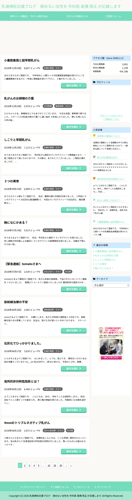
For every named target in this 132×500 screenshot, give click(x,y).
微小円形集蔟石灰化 (107, 157)
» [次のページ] (70, 465)
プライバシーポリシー (34, 487)
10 (49, 465)
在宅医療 (48, 106)
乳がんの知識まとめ (77, 16)
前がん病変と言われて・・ (111, 200)
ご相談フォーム (113, 16)
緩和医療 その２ (63, 106)
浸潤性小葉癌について (108, 136)
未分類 (68, 271)
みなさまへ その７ (52, 271)
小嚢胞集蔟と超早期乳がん (111, 221)
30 (60, 465)
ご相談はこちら (111, 119)
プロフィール (83, 487)
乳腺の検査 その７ (52, 68)
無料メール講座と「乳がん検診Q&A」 (30, 16)
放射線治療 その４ (52, 309)
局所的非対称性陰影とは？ (111, 178)
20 (54, 465)
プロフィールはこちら (111, 115)
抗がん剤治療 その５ (53, 430)
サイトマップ (104, 487)
